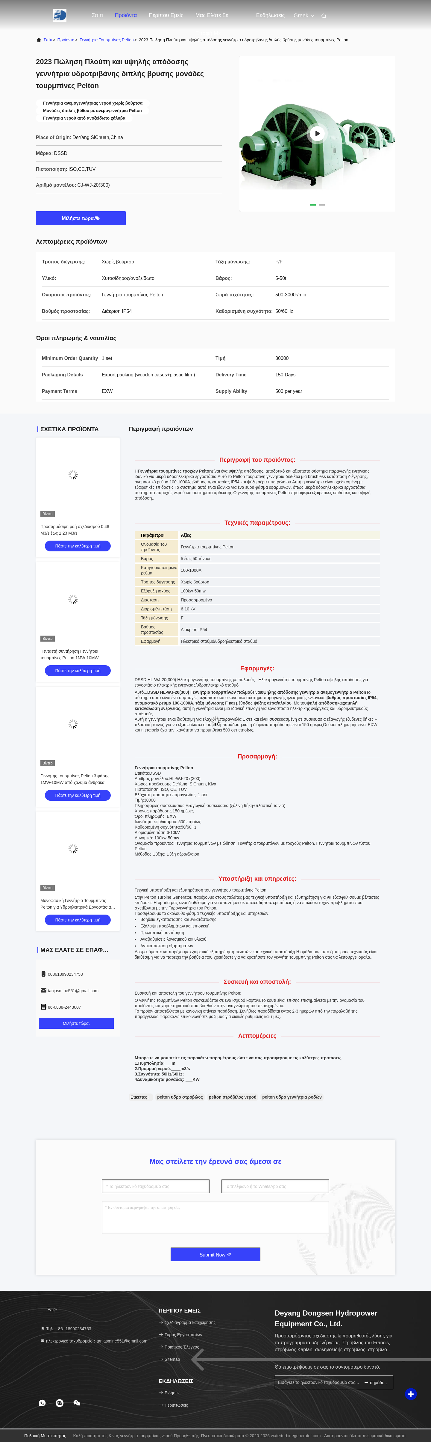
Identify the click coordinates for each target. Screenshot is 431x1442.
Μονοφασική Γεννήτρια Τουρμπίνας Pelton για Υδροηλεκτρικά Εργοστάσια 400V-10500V (75, 907)
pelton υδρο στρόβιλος (180, 1097)
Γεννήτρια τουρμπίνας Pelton (107, 39)
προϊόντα (66, 39)
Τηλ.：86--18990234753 (65, 1328)
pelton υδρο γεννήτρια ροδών (292, 1097)
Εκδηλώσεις (270, 15)
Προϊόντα (126, 15)
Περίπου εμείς (166, 15)
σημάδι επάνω (376, 1382)
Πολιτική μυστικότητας (45, 1435)
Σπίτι (97, 15)
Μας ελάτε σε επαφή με (211, 18)
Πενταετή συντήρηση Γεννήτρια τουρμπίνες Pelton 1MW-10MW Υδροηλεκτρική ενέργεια (69, 658)
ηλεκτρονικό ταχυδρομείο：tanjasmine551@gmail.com (93, 1341)
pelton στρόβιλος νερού (232, 1097)
